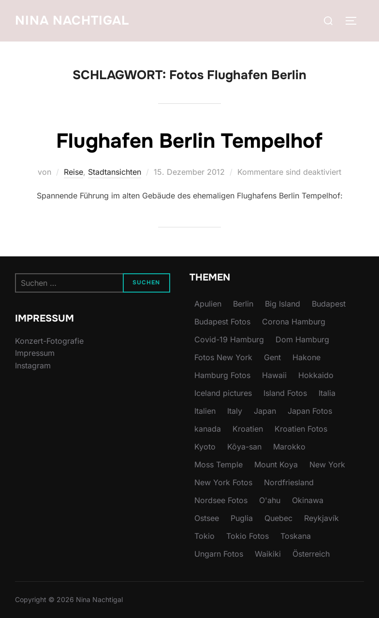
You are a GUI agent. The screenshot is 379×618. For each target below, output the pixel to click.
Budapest (329, 304)
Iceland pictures (223, 393)
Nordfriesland (289, 482)
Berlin (243, 304)
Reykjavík (321, 518)
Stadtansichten (114, 172)
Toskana (295, 536)
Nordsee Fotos (221, 500)
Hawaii (274, 375)
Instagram (33, 365)
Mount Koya (276, 464)
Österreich (311, 554)
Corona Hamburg (293, 321)
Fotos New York (223, 357)
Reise (73, 172)
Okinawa (307, 500)
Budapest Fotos (222, 321)
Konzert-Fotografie (49, 341)
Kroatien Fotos (301, 429)
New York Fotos (223, 482)
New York (327, 464)
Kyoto (205, 446)
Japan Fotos (310, 411)
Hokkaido (316, 375)
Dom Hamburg (302, 339)
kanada (207, 429)
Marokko (289, 446)
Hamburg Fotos (222, 375)
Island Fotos (285, 393)
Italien (205, 411)
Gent (272, 357)
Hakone (306, 357)
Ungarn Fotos (218, 554)
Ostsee (206, 518)
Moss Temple (218, 464)
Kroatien (248, 429)
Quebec (278, 518)
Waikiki (268, 554)
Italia (327, 393)
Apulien (207, 304)
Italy (234, 411)
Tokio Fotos (247, 536)
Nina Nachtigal (72, 20)
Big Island (282, 304)
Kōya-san (244, 446)
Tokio (204, 536)
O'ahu (269, 500)
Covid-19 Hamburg (229, 339)
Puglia (242, 518)
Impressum (35, 353)
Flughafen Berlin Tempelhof (189, 141)
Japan (265, 411)
